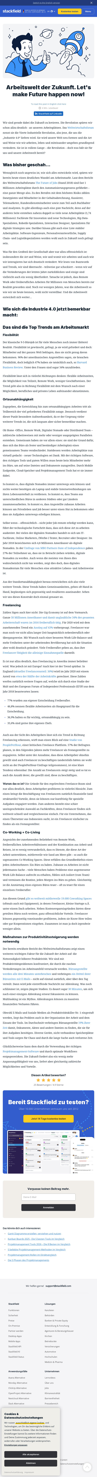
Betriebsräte (50, 1341)
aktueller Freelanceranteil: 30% (33, 671)
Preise (11, 1320)
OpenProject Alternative (19, 1393)
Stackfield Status (16, 1356)
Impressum (29, 1472)
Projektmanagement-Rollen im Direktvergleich (32, 1254)
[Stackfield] (13, 11)
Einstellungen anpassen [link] (15, 1445)
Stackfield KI (14, 1351)
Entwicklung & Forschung (57, 1325)
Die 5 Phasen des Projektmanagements (28, 1260)
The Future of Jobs (46, 182)
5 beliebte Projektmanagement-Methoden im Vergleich (37, 1249)
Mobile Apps (14, 1341)
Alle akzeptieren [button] (31, 1454)
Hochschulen (51, 1356)
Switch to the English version (46, 2)
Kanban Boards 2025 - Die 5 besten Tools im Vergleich (36, 1238)
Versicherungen (52, 1346)
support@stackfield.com (58, 1286)
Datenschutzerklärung (13, 1472)
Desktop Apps (15, 1336)
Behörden (49, 1315)
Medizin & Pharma (53, 1362)
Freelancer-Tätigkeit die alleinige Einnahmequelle (33, 652)
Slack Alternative (16, 1403)
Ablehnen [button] (31, 1463)
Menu (88, 11)
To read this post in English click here (48, 104)
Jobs (47, 1388)
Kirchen (48, 1336)
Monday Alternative (17, 1382)
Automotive (50, 1351)
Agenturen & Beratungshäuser (59, 1330)
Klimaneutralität (52, 1393)
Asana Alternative (16, 1377)
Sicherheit (13, 1315)
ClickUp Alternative (17, 1388)
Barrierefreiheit (52, 1398)
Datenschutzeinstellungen (72, 1463)
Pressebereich (51, 1403)
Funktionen (13, 1310)
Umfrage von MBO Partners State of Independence (54, 548)
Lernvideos (50, 1377)
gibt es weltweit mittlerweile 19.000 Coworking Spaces (59, 898)
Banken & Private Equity (56, 1320)
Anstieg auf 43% (43, 627)
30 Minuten (75, 989)
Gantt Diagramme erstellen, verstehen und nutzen (34, 1233)
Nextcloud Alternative (18, 1398)
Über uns (49, 1382)
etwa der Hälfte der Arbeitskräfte (36, 676)
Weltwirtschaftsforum (81, 127)
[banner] (30, 1442)
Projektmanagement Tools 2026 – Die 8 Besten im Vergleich (39, 1244)
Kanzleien (49, 1310)
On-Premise (14, 1325)
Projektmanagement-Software (21, 1051)
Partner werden (15, 1330)
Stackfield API (14, 1346)
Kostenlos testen (69, 11)
